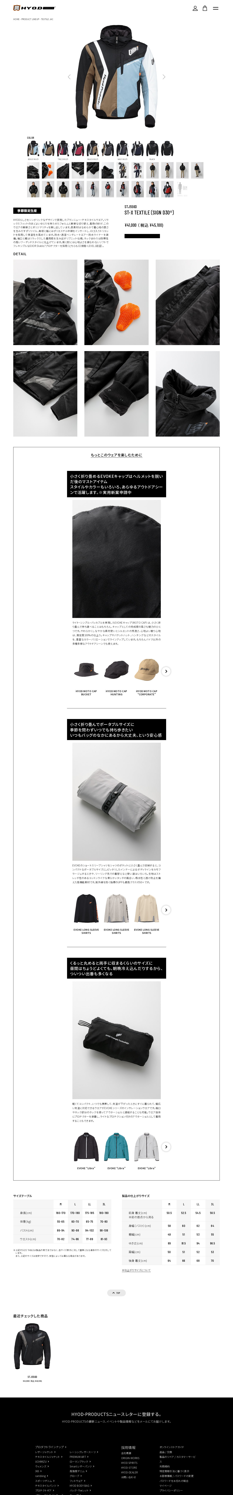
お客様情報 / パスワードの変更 (177, 1481)
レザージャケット (44, 1457)
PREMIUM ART (78, 1462)
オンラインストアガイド (172, 1452)
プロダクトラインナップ (49, 1452)
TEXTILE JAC (47, 19)
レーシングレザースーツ (83, 1457)
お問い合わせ (128, 1483)
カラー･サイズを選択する (155, 239)
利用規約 (165, 1472)
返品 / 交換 (166, 1457)
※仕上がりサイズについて (134, 1274)
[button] (166, 676)
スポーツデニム (43, 1486)
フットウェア (76, 1486)
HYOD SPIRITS (129, 1468)
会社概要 (126, 1458)
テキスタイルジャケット (47, 1462)
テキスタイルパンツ (45, 1491)
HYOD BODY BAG (79, 1491)
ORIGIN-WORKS (130, 1463)
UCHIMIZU (41, 1467)
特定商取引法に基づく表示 (174, 1477)
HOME (16, 19)
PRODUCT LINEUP (30, 19)
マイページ (166, 1491)
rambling (40, 1481)
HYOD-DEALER (129, 1478)
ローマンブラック (79, 1467)
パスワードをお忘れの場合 (174, 1486)
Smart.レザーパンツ (81, 1472)
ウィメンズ (40, 1472)
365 (37, 1477)
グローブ (74, 1481)
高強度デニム (77, 1477)
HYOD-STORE (129, 1473)
